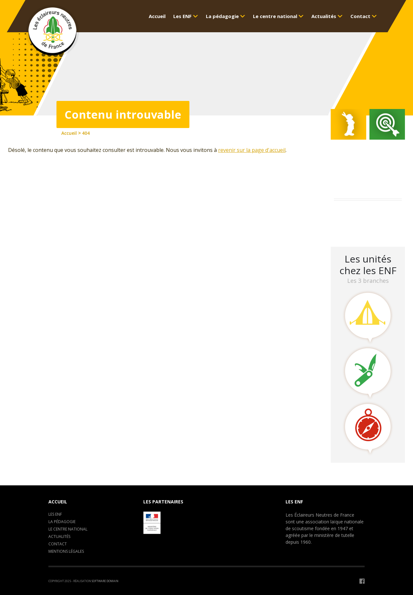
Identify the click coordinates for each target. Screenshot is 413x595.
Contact (57, 544)
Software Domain (105, 581)
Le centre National (67, 529)
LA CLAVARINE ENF (358, 229)
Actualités (59, 536)
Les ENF (55, 514)
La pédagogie (62, 521)
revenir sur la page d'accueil (252, 150)
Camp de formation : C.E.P (368, 220)
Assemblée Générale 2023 (366, 212)
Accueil (57, 502)
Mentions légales (66, 551)
